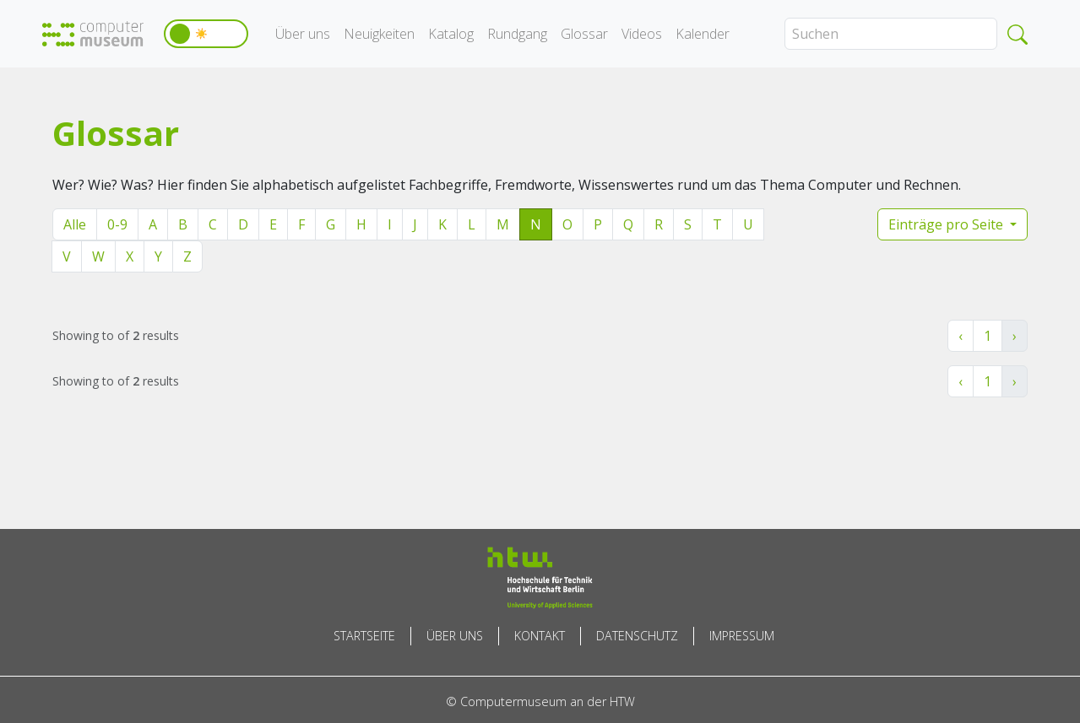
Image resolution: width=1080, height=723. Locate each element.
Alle (74, 224)
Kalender (703, 33)
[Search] (890, 34)
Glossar (584, 33)
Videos (641, 33)
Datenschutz (637, 636)
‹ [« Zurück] (960, 335)
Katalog (451, 33)
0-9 (117, 224)
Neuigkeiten (379, 33)
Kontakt (539, 636)
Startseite (364, 636)
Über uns (302, 33)
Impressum (741, 636)
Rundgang (517, 33)
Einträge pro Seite (947, 224)
